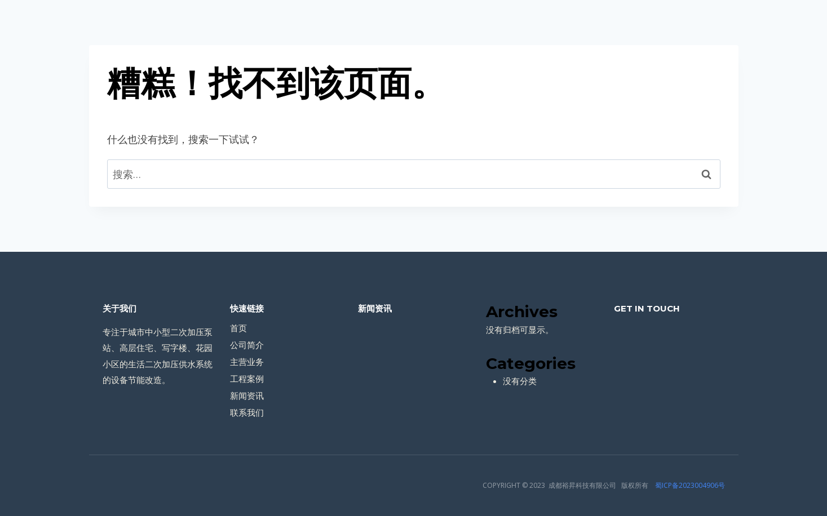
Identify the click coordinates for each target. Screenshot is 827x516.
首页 (238, 327)
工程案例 (247, 378)
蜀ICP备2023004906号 (690, 485)
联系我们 (247, 412)
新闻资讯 (247, 395)
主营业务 (247, 361)
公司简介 (247, 344)
